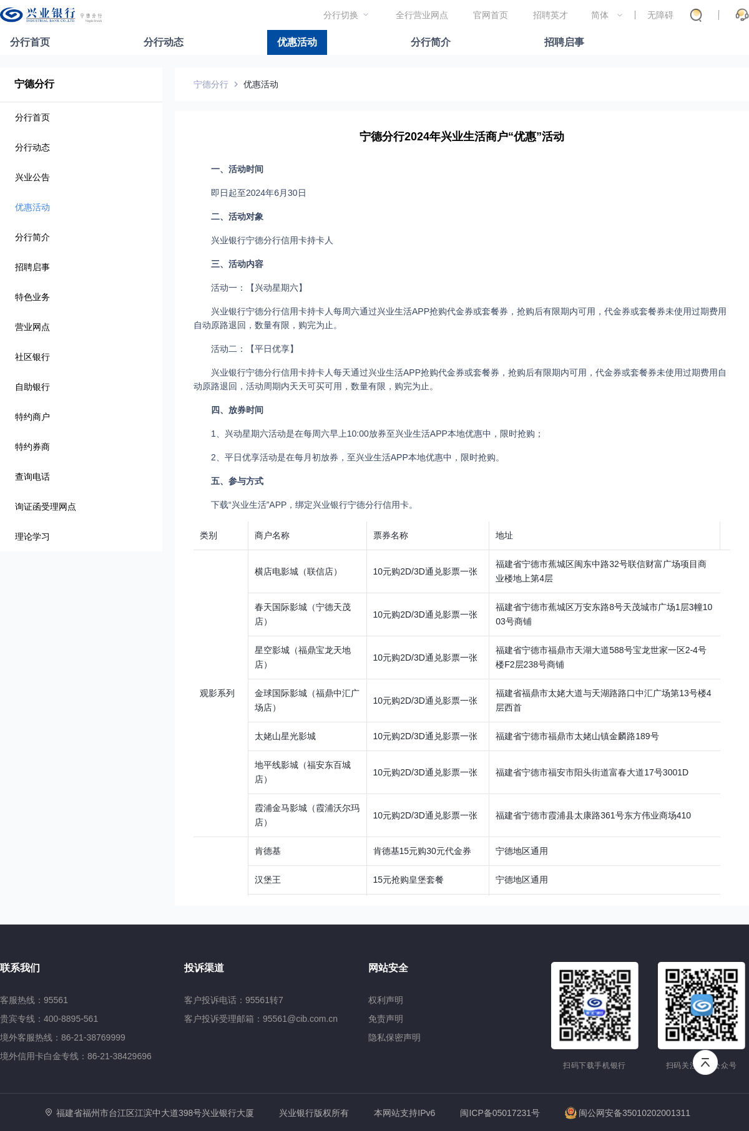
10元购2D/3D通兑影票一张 (425, 571)
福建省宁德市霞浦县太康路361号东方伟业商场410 (593, 815)
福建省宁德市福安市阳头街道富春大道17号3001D (592, 772)
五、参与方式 (237, 481)
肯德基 (268, 851)
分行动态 (164, 42)
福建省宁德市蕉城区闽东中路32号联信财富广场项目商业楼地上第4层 (601, 571)
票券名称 (390, 535)
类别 (208, 535)
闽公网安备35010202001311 (627, 1113)
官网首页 (490, 15)
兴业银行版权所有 (314, 1113)
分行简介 (431, 42)
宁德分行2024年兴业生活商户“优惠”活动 (462, 136)
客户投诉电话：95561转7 (233, 1000)
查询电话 (32, 477)
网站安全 (388, 968)
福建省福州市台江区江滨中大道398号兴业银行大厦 (155, 1113)
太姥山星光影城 (285, 736)
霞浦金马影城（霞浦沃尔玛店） (307, 815)
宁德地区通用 (522, 851)
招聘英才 (550, 15)
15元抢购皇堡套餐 (408, 880)
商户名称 (272, 535)
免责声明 (385, 1019)
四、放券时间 (237, 410)
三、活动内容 (237, 264)
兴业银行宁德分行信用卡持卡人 (272, 240)
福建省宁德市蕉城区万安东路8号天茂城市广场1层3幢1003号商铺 (604, 614)
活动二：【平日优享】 (254, 349)
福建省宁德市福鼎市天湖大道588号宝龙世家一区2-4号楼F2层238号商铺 (601, 657)
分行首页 (30, 42)
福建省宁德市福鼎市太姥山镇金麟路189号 (577, 736)
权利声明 (385, 1000)
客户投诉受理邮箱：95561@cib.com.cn (261, 1019)
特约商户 (32, 417)
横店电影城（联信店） (298, 571)
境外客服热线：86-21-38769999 (62, 1037)
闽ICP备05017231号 (500, 1113)
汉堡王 (268, 880)
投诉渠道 (204, 968)
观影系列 (217, 693)
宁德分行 (34, 84)
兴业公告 (32, 177)
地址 (504, 535)
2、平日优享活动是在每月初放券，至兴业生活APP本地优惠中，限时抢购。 (357, 457)
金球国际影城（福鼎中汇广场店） (307, 700)
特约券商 (32, 447)
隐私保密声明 (394, 1037)
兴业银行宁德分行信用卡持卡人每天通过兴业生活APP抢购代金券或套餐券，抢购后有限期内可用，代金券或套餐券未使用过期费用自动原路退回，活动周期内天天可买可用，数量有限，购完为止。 (460, 379)
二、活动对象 (237, 216)
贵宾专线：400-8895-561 (49, 1019)
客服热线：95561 (34, 1000)
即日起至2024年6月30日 (258, 193)
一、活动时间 (237, 169)
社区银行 (32, 357)
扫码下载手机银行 (594, 1065)
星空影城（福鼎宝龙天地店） (303, 657)
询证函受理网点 (45, 507)
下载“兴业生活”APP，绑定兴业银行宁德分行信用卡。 (314, 505)
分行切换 (340, 15)
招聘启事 (564, 42)
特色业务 (32, 297)
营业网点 (32, 327)
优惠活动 (297, 42)
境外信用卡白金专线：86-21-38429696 (76, 1056)
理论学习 (32, 536)
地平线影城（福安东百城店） (303, 772)
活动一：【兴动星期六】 (259, 288)
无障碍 (660, 15)
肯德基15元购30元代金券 (422, 851)
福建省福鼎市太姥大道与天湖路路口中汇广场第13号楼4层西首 (603, 700)
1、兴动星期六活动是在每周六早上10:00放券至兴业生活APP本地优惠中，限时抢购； (377, 434)
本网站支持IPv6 (404, 1113)
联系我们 (20, 968)
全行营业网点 (422, 15)
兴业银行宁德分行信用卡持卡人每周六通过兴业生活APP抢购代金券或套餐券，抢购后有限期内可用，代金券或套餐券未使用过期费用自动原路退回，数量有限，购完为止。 (460, 318)
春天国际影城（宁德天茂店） (303, 614)
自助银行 (32, 387)
